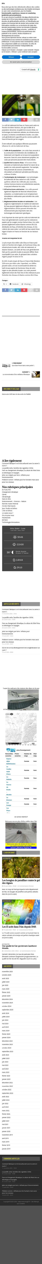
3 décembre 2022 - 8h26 (11, 951)
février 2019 (6, 1145)
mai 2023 (5, 1065)
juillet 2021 (5, 1121)
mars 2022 (5, 1111)
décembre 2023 (7, 1041)
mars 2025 (5, 989)
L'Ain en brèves (7, 511)
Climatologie (6, 497)
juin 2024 (5, 1020)
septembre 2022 (7, 1093)
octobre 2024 (6, 1006)
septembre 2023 (7, 1051)
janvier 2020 (6, 1131)
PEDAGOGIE (6, 518)
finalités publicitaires (13, 29)
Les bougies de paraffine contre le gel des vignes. (21, 881)
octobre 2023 (6, 1048)
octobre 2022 (6, 1090)
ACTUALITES (6, 490)
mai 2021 (5, 1124)
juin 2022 (5, 1104)
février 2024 (6, 1034)
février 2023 (6, 1076)
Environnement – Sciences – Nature (14, 501)
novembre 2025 (7, 971)
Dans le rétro (6, 499)
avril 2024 (5, 1027)
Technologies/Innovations (11, 522)
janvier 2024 (6, 1037)
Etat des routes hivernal (10, 504)
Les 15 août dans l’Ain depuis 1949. (19, 926)
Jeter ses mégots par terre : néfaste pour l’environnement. (20, 1185)
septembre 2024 (7, 1010)
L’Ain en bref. (9, 853)
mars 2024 (5, 1031)
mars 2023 (5, 1072)
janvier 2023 (6, 1079)
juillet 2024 (5, 1017)
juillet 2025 (5, 982)
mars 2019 (5, 1142)
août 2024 (5, 1013)
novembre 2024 (7, 1003)
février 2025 (6, 992)
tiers (26, 17)
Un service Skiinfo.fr (21, 817)
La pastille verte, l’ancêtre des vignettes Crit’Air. (17, 468)
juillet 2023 (5, 1058)
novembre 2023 (7, 1044)
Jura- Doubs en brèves (9, 508)
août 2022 (5, 1097)
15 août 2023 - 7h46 (10, 930)
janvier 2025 (6, 996)
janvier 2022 (6, 1117)
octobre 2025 (6, 975)
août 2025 (5, 978)
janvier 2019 (6, 1149)
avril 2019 (5, 1138)
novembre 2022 (7, 1086)
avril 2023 (5, 1069)
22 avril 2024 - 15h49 (10, 886)
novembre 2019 (7, 1135)
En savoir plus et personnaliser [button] (21, 62)
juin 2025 (5, 985)
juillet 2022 (5, 1100)
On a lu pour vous (8, 515)
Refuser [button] (11, 57)
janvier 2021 (6, 1128)
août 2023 (5, 1055)
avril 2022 (5, 1107)
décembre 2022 (7, 1083)
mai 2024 (5, 1024)
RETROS (5, 520)
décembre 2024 (7, 999)
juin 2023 (5, 1062)
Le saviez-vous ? (7, 513)
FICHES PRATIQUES (8, 506)
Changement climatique (10, 492)
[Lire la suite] (12, 894)
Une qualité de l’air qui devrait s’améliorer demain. (19, 947)
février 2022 (6, 1114)
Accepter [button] (31, 57)
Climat (4, 494)
